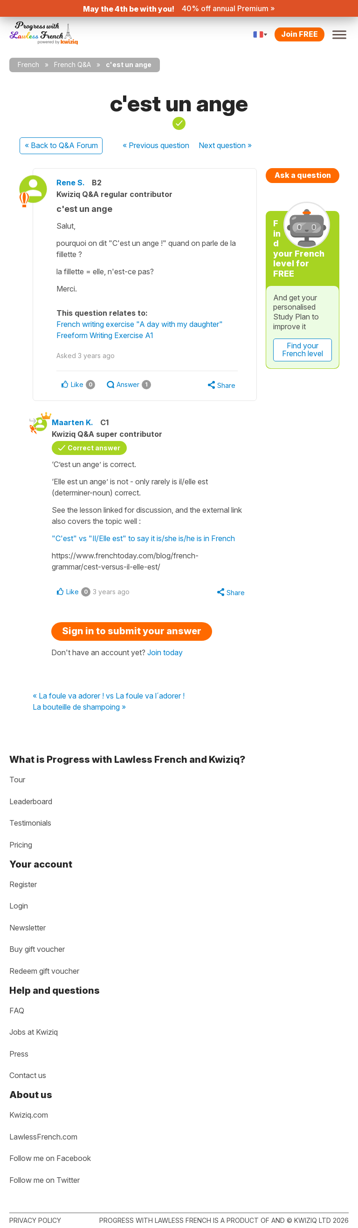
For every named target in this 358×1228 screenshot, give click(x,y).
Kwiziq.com (28, 1114)
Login (18, 905)
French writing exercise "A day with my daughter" (139, 324)
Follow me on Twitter (44, 1180)
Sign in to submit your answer (131, 631)
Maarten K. (72, 422)
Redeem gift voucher (44, 971)
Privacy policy (35, 1220)
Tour (17, 779)
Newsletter (27, 927)
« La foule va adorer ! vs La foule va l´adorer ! (109, 696)
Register (23, 884)
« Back (61, 145)
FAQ (16, 1010)
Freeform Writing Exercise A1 (104, 335)
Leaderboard (30, 801)
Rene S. (70, 182)
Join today (165, 652)
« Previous (156, 145)
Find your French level (302, 350)
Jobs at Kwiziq (33, 1032)
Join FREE (299, 34)
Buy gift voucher (37, 949)
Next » (225, 145)
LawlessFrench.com (43, 1136)
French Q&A (72, 64)
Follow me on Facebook (50, 1158)
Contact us (27, 1075)
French (28, 64)
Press (18, 1053)
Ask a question (303, 175)
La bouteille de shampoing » (79, 707)
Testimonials (30, 823)
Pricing (20, 844)
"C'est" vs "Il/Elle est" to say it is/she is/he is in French (143, 538)
